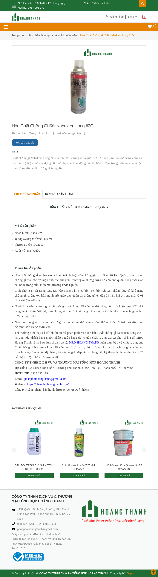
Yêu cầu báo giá (25, 142)
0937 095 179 (36, 7)
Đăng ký (132, 16)
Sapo (130, 573)
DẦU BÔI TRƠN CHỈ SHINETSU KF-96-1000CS (34, 467)
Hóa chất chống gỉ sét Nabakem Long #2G (41, 275)
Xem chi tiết (34, 475)
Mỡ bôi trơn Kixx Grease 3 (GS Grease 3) (123, 467)
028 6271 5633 (26, 523)
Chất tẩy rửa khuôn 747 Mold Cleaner (79, 467)
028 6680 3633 (47, 523)
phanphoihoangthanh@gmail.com (37, 529)
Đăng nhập (117, 16)
